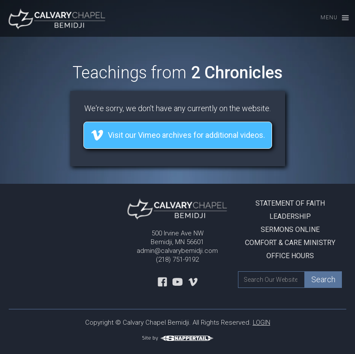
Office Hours (290, 256)
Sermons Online (290, 229)
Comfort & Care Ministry (290, 242)
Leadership (290, 216)
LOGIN (261, 322)
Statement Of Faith (290, 203)
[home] (53, 18)
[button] (331, 18)
